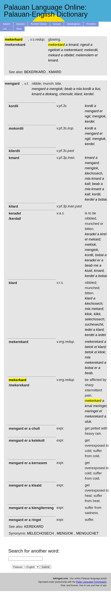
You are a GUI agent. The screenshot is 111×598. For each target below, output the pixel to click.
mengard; (92, 163)
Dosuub (57, 24)
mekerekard (94, 342)
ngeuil (84, 45)
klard (88, 298)
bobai (99, 255)
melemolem (85, 55)
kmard (36, 94)
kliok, (89, 314)
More (19, 28)
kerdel (89, 199)
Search (6, 24)
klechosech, (94, 173)
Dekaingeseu (73, 24)
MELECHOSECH (40, 533)
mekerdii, (91, 50)
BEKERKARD (35, 72)
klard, (78, 94)
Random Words (39, 24)
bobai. (103, 199)
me (96, 265)
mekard (54, 55)
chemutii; (66, 94)
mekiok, (91, 244)
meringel (91, 411)
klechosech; (94, 303)
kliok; (102, 352)
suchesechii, (94, 324)
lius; (98, 89)
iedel (88, 330)
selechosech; (95, 319)
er (101, 111)
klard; (102, 347)
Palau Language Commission (91, 582)
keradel (90, 234)
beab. (89, 373)
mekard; (95, 239)
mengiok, (99, 116)
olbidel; (69, 55)
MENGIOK (65, 533)
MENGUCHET (87, 533)
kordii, (96, 194)
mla (79, 89)
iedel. (102, 335)
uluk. (88, 421)
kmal (88, 406)
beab (68, 89)
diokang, (52, 94)
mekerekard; (73, 50)
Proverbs (91, 24)
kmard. (53, 60)
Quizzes (20, 24)
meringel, (100, 406)
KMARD (55, 72)
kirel (103, 234)
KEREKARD (33, 527)
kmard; (74, 45)
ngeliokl (54, 50)
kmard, (99, 271)
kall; (88, 184)
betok (89, 347)
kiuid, (89, 271)
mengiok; (56, 89)
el (96, 55)
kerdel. (89, 94)
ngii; (88, 116)
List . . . (6, 28)
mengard (39, 89)
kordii (87, 89)
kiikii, (97, 314)
